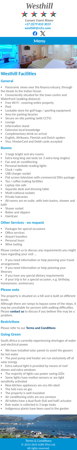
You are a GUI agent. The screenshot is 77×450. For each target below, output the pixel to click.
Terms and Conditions (40, 328)
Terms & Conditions (38, 441)
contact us (17, 311)
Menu (39, 41)
